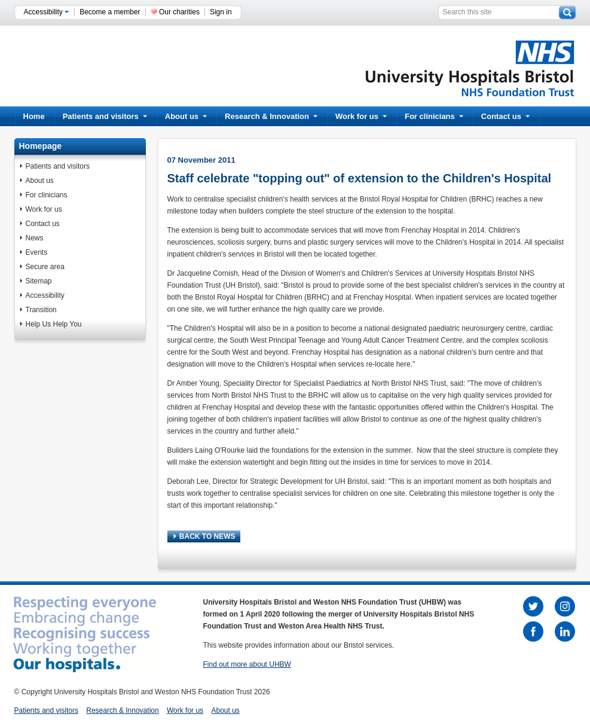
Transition (41, 310)
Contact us (505, 116)
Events (37, 252)
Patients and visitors (105, 116)
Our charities (179, 12)
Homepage (40, 146)
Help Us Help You (54, 324)
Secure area (45, 267)
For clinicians (434, 116)
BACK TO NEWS (204, 536)
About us (186, 116)
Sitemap (39, 281)
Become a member (110, 12)
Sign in (221, 12)
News (35, 238)
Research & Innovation (271, 116)
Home (34, 116)
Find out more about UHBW (247, 664)
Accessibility (47, 12)
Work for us (361, 116)
